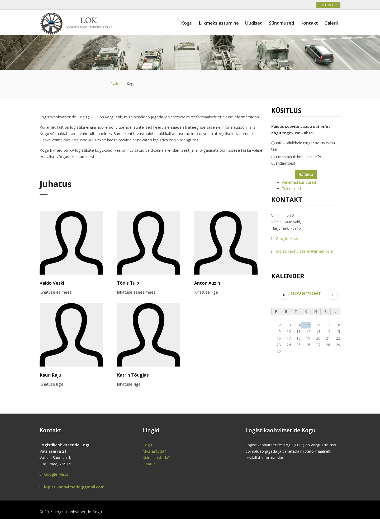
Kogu (186, 23)
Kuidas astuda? (156, 457)
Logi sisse (328, 5)
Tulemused (291, 188)
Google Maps (287, 236)
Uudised (254, 23)
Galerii (331, 23)
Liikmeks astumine (219, 23)
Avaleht (116, 83)
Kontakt (309, 23)
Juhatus (149, 463)
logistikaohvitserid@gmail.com (304, 249)
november (305, 293)
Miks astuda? (154, 451)
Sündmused (281, 23)
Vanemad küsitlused (299, 182)
